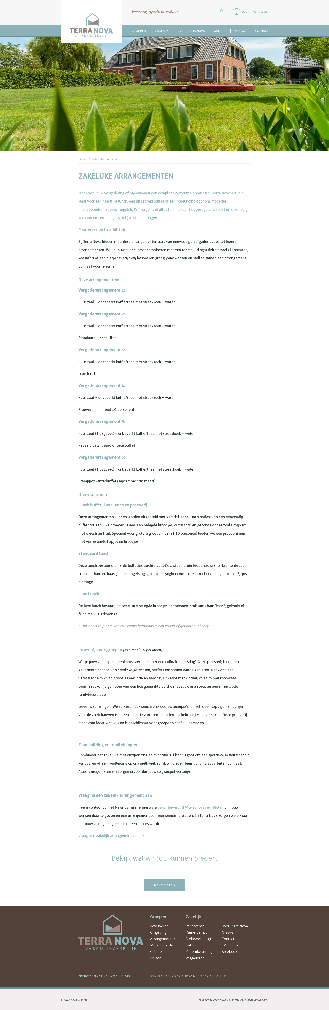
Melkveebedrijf (163, 945)
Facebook (229, 951)
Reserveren (164, 885)
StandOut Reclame (257, 999)
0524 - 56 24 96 (254, 12)
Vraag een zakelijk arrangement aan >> (111, 835)
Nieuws (240, 31)
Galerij (220, 31)
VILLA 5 (223, 999)
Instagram (230, 945)
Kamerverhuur (197, 932)
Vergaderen (195, 958)
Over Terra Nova (191, 31)
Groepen (139, 31)
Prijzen (155, 958)
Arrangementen (163, 939)
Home (81, 159)
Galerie (156, 951)
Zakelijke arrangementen (206, 951)
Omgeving (158, 932)
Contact (261, 31)
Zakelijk (161, 31)
